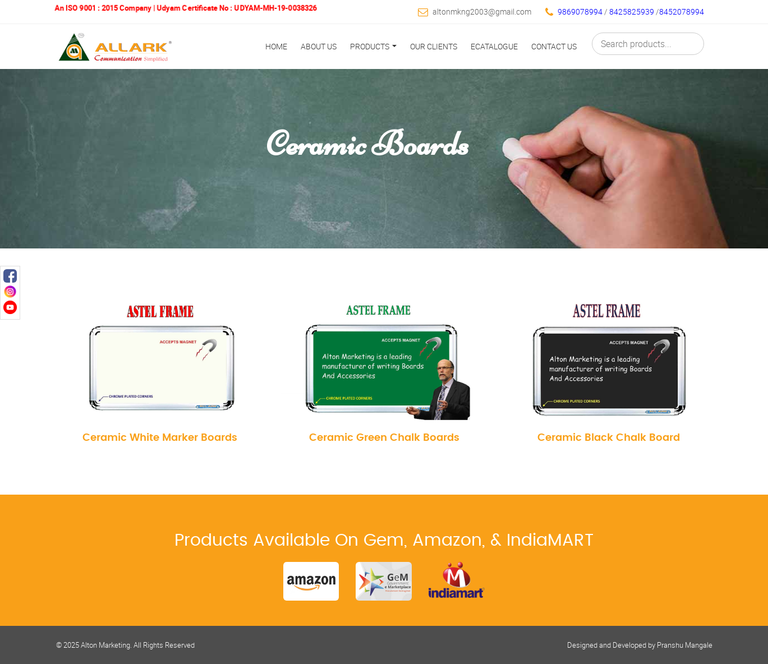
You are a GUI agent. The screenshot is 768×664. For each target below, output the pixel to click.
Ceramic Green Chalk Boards (384, 437)
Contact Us (554, 46)
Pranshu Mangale (684, 645)
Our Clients (433, 46)
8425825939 (632, 11)
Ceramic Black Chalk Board (608, 437)
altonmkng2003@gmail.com (482, 11)
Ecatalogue (494, 46)
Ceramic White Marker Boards (159, 437)
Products (373, 46)
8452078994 (681, 11)
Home (276, 46)
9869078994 (580, 11)
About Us (319, 46)
